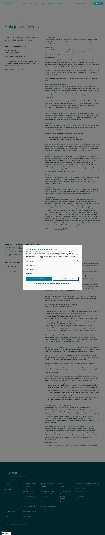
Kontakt (59, 3)
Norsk (5, 533)
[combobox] (6, 533)
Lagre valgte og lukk (66, 278)
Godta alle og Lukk (39, 278)
